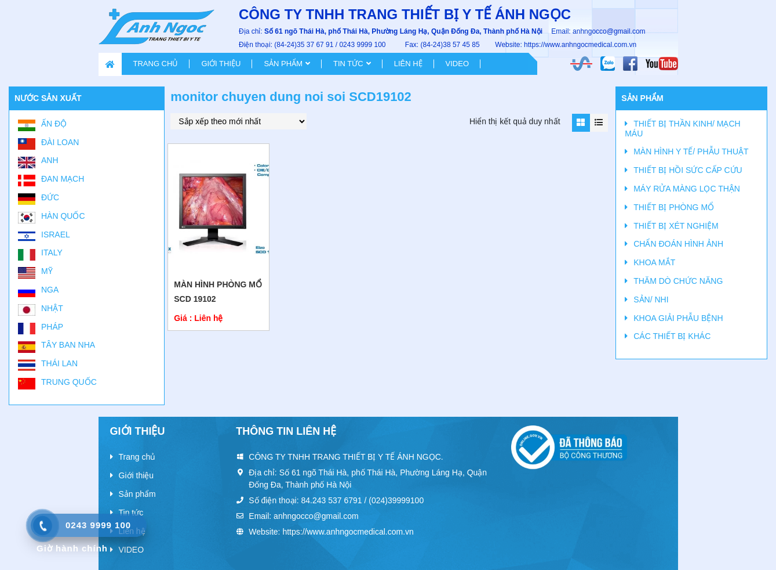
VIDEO (457, 63)
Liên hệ (408, 63)
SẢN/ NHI (650, 299)
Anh (50, 160)
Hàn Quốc (63, 216)
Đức (50, 197)
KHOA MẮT (654, 262)
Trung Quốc (69, 382)
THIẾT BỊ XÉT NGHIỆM (676, 225)
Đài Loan (60, 142)
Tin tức (348, 63)
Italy (52, 252)
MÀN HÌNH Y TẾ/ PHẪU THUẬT (690, 151)
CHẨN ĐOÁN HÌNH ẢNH (678, 243)
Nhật (52, 308)
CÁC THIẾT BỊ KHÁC (672, 336)
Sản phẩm (283, 63)
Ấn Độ (54, 123)
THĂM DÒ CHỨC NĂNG (678, 281)
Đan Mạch (62, 178)
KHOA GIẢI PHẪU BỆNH (678, 318)
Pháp (52, 326)
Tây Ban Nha (68, 344)
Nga (50, 289)
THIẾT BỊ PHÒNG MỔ (673, 207)
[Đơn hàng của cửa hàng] (238, 121)
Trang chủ (155, 63)
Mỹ (47, 271)
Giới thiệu (221, 63)
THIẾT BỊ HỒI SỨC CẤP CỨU (687, 170)
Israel (55, 234)
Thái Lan (59, 363)
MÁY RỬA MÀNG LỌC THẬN (686, 188)
